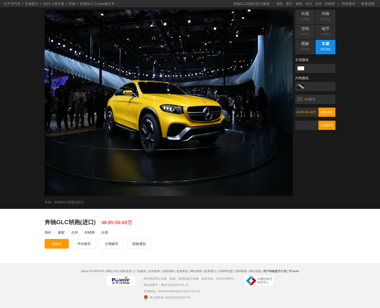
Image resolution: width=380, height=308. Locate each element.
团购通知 (139, 244)
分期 (104, 232)
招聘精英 (241, 271)
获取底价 (327, 112)
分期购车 (327, 125)
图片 (289, 4)
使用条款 (182, 271)
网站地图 (255, 271)
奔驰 (72, 4)
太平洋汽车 (12, 4)
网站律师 (196, 271)
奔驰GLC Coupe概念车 (97, 4)
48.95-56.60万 (306, 112)
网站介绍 (112, 271)
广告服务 (140, 271)
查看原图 (368, 4)
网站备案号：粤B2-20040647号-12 (165, 285)
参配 (299, 4)
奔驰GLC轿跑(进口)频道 (251, 4)
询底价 (57, 244)
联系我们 (210, 271)
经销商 (330, 4)
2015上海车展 (53, 4)
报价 (279, 4)
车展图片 (32, 4)
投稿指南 (168, 271)
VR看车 (307, 99)
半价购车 (84, 244)
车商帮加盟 (225, 271)
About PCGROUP (92, 271)
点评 (318, 4)
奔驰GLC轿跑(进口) (69, 202)
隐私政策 (126, 271)
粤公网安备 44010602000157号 (166, 297)
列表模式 (348, 4)
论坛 (308, 4)
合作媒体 (154, 271)
